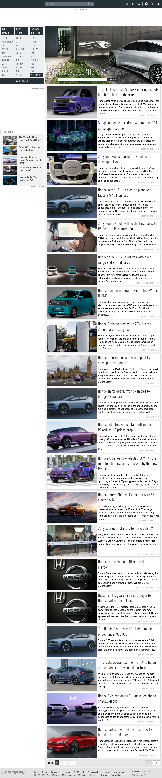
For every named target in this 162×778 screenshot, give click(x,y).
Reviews (35, 28)
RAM (32, 56)
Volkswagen (7, 41)
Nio (32, 63)
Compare (6, 32)
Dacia (4, 74)
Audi (4, 45)
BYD (32, 71)
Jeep (18, 41)
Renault (6, 67)
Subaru (34, 60)
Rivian (34, 41)
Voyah (19, 74)
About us (35, 32)
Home (4, 28)
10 (156, 250)
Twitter (107, 772)
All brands (36, 74)
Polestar (20, 49)
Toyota (19, 63)
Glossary (94, 775)
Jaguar (19, 56)
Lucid (33, 38)
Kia (3, 63)
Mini (18, 60)
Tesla (4, 38)
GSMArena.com (139, 775)
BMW (4, 52)
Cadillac (35, 45)
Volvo (19, 45)
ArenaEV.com (53, 775)
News (19, 28)
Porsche (6, 49)
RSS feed (80, 772)
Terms (19, 32)
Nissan (5, 71)
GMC (33, 52)
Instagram (120, 772)
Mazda (19, 67)
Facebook (94, 772)
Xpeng (34, 67)
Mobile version (68, 775)
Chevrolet (36, 49)
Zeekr (19, 52)
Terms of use (116, 775)
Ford (18, 38)
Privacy (104, 775)
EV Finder (82, 775)
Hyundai (5, 60)
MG (17, 71)
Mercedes (6, 56)
